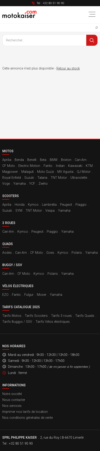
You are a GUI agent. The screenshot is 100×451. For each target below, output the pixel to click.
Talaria (42, 177)
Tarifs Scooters (36, 316)
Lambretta (49, 204)
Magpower (10, 171)
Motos (8, 151)
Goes (50, 252)
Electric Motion (29, 166)
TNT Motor (59, 177)
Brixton (66, 160)
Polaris (77, 252)
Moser (41, 294)
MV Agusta (65, 171)
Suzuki (29, 177)
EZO (5, 294)
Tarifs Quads (84, 316)
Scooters (10, 196)
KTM (89, 166)
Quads (7, 244)
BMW (54, 160)
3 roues (8, 223)
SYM (18, 210)
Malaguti (27, 171)
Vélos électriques (17, 286)
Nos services (12, 406)
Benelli (31, 160)
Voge (6, 183)
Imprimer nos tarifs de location (25, 412)
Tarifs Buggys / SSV (17, 321)
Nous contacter (13, 400)
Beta (43, 160)
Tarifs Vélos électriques (53, 321)
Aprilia (6, 160)
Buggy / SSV (12, 265)
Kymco (33, 204)
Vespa (50, 210)
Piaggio (80, 204)
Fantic (48, 166)
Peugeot (66, 204)
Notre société (12, 394)
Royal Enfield (11, 177)
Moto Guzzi (45, 171)
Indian (60, 166)
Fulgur (28, 294)
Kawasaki (75, 166)
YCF (32, 183)
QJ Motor (84, 171)
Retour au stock (68, 68)
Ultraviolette (78, 177)
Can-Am (80, 160)
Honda (20, 204)
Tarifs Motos (11, 316)
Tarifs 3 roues (61, 316)
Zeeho (43, 183)
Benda (19, 160)
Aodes (7, 252)
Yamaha (19, 183)
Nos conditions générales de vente (27, 417)
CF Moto (8, 166)
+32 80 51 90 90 (53, 3)
